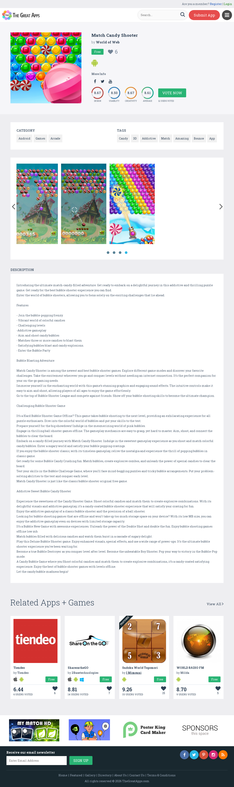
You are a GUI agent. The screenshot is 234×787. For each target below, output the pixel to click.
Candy (123, 138)
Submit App (204, 15)
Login (228, 4)
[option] (40, 204)
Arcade (55, 138)
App (212, 138)
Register (216, 4)
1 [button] (108, 253)
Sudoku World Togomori (140, 668)
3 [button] (120, 253)
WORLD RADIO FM (190, 668)
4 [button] (126, 253)
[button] (13, 206)
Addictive (149, 138)
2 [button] (114, 253)
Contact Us (137, 775)
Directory (105, 775)
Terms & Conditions (161, 775)
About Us (120, 775)
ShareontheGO (78, 668)
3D (135, 138)
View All (215, 604)
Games (40, 138)
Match (165, 138)
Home (62, 775)
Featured (76, 775)
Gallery (90, 775)
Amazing (182, 138)
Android (24, 138)
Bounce (199, 138)
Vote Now (172, 92)
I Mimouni (134, 673)
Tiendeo (19, 668)
